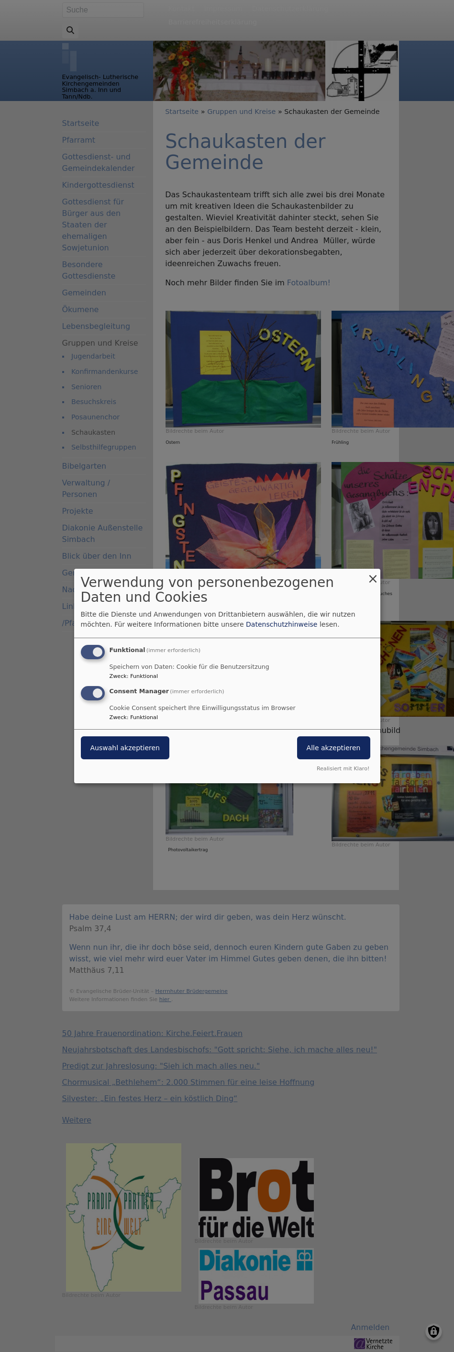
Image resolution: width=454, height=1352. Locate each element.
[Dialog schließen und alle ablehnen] (373, 575)
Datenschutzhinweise (281, 624)
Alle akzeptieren (334, 748)
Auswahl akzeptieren (125, 748)
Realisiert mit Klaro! (343, 769)
